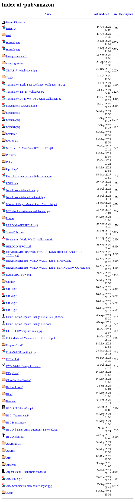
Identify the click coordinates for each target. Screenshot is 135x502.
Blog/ (9, 394)
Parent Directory (15, 22)
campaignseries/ (15, 63)
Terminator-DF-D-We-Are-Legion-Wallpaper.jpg (33, 98)
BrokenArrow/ (14, 387)
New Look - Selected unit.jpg (22, 190)
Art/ (8, 457)
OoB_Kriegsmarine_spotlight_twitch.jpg (29, 176)
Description (126, 13)
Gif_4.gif (11, 288)
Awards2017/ (13, 443)
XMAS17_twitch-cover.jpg (21, 70)
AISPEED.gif (14, 478)
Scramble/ (12, 133)
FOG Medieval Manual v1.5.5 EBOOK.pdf (30, 338)
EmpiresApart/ (14, 345)
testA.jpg (11, 28)
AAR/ (9, 492)
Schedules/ (12, 140)
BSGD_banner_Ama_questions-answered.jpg (31, 429)
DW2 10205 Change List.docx (23, 366)
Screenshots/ (13, 112)
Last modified (100, 13)
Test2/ (9, 77)
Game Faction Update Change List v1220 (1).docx (34, 316)
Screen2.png (13, 119)
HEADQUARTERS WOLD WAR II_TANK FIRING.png (38, 260)
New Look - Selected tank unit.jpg (25, 197)
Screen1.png (13, 126)
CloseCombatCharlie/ (18, 380)
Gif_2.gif (11, 302)
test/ (8, 35)
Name (48, 13)
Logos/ (10, 218)
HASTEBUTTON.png (18, 274)
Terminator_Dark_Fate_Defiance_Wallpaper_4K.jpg (35, 84)
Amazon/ (11, 464)
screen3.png (13, 49)
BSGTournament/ (16, 422)
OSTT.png (12, 183)
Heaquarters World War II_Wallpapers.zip (29, 239)
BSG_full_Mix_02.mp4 (19, 408)
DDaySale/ (12, 373)
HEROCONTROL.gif (18, 246)
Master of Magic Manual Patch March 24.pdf (31, 204)
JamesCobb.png (15, 232)
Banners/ (11, 401)
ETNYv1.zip (13, 359)
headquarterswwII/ (16, 56)
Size (115, 13)
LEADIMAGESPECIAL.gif (22, 225)
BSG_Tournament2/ (17, 415)
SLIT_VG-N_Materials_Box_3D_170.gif (29, 147)
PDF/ (9, 162)
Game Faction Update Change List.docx (28, 323)
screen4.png (13, 42)
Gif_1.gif (11, 309)
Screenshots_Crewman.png (21, 105)
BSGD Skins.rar (15, 436)
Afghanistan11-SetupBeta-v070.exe (26, 471)
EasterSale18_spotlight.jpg (21, 352)
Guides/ (10, 281)
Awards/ (10, 450)
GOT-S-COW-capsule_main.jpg (24, 331)
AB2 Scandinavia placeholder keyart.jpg (29, 485)
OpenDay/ (12, 169)
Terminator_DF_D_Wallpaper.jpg (25, 91)
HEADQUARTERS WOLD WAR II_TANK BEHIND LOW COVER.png (48, 267)
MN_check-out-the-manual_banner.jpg (28, 211)
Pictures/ (11, 154)
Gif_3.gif (11, 295)
